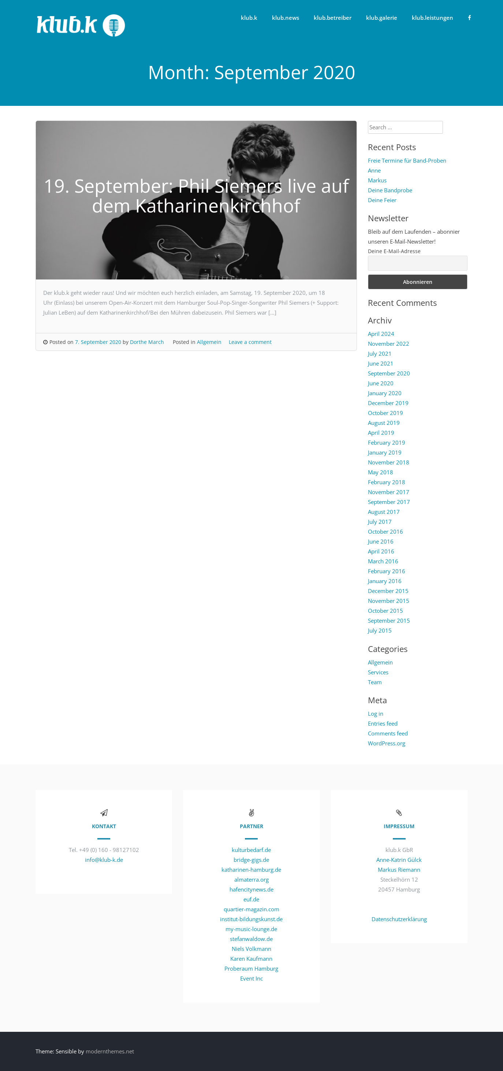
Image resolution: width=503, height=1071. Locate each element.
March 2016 (383, 561)
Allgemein (209, 341)
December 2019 (388, 403)
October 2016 (385, 531)
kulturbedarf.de (251, 849)
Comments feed (388, 733)
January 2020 (385, 393)
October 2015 (385, 610)
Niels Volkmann (251, 948)
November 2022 (388, 343)
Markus (377, 180)
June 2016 (381, 541)
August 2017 (384, 511)
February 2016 (386, 571)
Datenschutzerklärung (399, 919)
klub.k (249, 17)
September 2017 (389, 501)
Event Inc (251, 978)
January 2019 (385, 452)
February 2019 (386, 442)
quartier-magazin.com (251, 909)
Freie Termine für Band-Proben (407, 160)
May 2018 (380, 472)
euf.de (251, 899)
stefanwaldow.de (251, 938)
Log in (375, 713)
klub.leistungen (432, 17)
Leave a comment (250, 341)
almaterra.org (251, 879)
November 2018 (388, 462)
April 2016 (381, 551)
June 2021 (381, 363)
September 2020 (389, 373)
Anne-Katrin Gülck (399, 859)
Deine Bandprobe (390, 190)
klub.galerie (381, 17)
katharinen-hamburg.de (251, 869)
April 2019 (381, 432)
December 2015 (388, 590)
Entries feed (383, 723)
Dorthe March (147, 341)
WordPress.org (386, 743)
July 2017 (380, 521)
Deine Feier (382, 200)
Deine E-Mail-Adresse (394, 251)
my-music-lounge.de (251, 929)
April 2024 (381, 333)
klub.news (285, 17)
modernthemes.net (110, 1051)
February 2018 (386, 482)
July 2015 (380, 630)
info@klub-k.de (104, 859)
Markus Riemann (399, 869)
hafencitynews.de (251, 889)
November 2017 (388, 492)
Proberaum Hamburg (251, 968)
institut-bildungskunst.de (251, 919)
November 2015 (388, 600)
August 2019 (384, 422)
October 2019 (385, 412)
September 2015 (389, 620)
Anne (374, 170)
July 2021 (380, 353)
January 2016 (385, 581)
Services (378, 672)
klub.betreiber (332, 17)
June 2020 (381, 383)
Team (375, 682)
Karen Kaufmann (251, 958)
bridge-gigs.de (251, 859)
